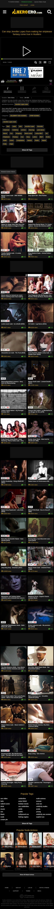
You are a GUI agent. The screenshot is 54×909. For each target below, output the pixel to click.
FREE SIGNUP (24, 5)
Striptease (6, 137)
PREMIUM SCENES (26, 2)
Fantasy (15, 137)
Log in (30, 887)
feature (29, 140)
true (22, 137)
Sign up (18, 887)
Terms (28, 891)
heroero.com (30, 895)
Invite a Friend (44, 887)
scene (11, 140)
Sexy (28, 137)
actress (23, 130)
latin (20, 126)
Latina (35, 137)
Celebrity (15, 130)
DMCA (39, 891)
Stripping (19, 133)
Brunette (40, 126)
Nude (5, 140)
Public (37, 140)
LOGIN (32, 5)
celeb (14, 126)
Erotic (48, 137)
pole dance (40, 130)
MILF (41, 137)
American (6, 130)
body (4, 144)
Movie (5, 133)
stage (11, 144)
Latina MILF (38, 133)
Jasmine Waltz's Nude (40, 2)
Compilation (20, 140)
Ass (11, 133)
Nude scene (28, 133)
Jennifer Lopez (29, 126)
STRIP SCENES (34, 115)
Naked (44, 140)
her (47, 133)
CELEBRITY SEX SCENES (18, 115)
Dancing (31, 130)
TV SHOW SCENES (13, 2)
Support (16, 891)
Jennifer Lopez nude (21, 104)
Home (6, 887)
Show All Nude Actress (27, 874)
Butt (8, 126)
